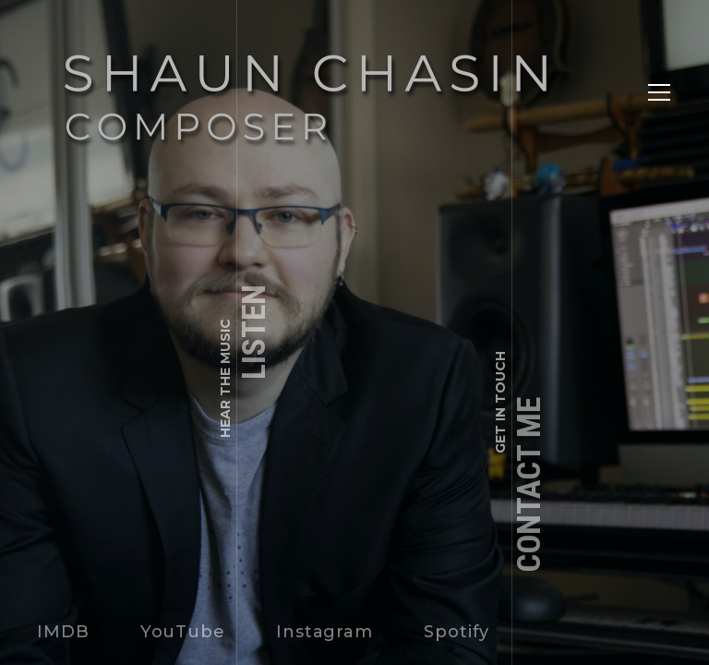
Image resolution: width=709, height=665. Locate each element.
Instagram (324, 632)
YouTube (182, 632)
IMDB (63, 632)
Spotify (456, 632)
